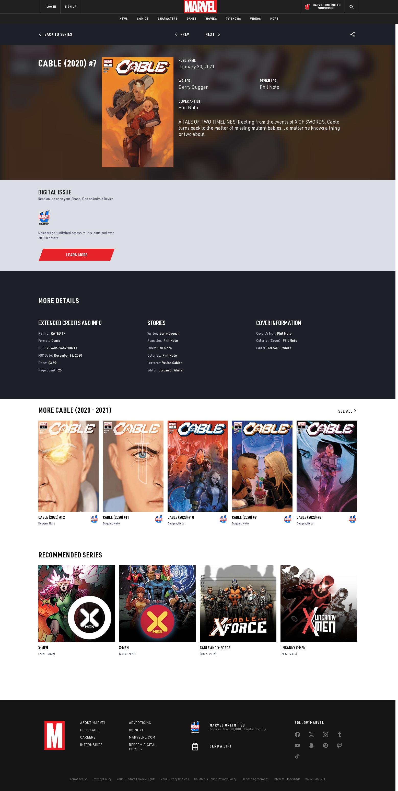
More (274, 18)
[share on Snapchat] (311, 746)
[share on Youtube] (297, 746)
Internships (91, 745)
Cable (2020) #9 (244, 545)
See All (347, 439)
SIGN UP (70, 6)
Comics (142, 18)
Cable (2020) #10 (181, 545)
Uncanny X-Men (293, 675)
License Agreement (255, 779)
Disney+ (136, 730)
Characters (168, 18)
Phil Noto (247, 109)
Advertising (140, 723)
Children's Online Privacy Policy (215, 779)
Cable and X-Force (215, 675)
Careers (88, 737)
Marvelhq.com (142, 737)
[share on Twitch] (339, 746)
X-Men (43, 675)
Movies (211, 18)
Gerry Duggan (149, 109)
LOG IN (51, 6)
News (124, 18)
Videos (255, 18)
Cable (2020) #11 (116, 545)
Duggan (43, 551)
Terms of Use (79, 779)
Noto (52, 551)
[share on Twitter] (311, 735)
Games (192, 18)
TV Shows (233, 18)
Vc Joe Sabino (172, 390)
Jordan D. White (170, 398)
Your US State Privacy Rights (136, 779)
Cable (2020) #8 (309, 545)
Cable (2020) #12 (51, 545)
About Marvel (93, 723)
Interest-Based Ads (287, 779)
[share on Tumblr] (339, 735)
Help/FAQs (89, 730)
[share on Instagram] (325, 735)
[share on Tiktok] (297, 757)
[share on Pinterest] (325, 746)
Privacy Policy (102, 779)
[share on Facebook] (297, 735)
